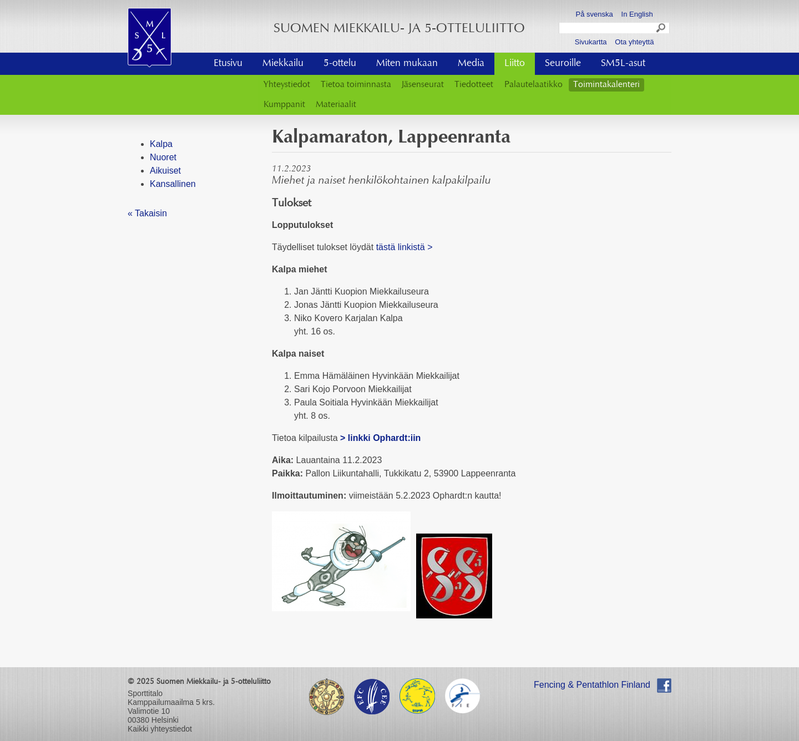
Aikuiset (165, 170)
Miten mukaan (407, 64)
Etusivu (228, 64)
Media (471, 64)
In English (637, 14)
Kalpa (161, 144)
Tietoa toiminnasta (356, 84)
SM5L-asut (623, 64)
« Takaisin (147, 213)
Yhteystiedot (287, 84)
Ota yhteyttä (634, 42)
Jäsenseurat (423, 84)
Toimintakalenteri (606, 84)
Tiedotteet (473, 84)
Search (661, 29)
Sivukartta (591, 42)
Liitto (514, 64)
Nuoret (163, 157)
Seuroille (563, 64)
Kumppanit (284, 104)
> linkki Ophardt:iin (381, 438)
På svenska (594, 14)
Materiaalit (336, 104)
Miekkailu (283, 64)
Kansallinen (173, 184)
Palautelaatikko (533, 84)
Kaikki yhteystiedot (160, 728)
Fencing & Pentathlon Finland (592, 684)
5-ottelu (339, 64)
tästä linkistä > (404, 247)
